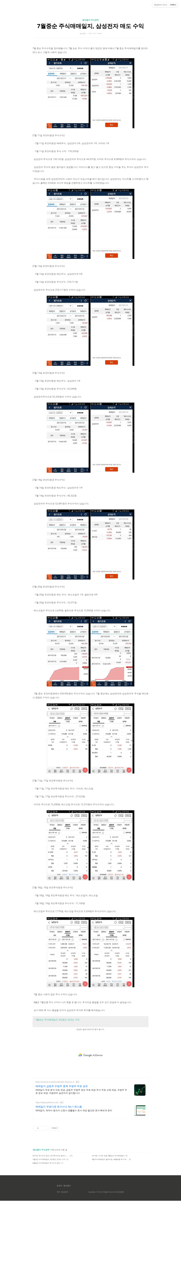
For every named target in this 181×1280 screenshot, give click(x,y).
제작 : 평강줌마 (62, 1271)
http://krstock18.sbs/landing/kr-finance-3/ (54, 1161)
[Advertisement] (90, 27)
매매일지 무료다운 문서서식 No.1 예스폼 (58, 1186)
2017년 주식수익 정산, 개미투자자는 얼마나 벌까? (51, 1235)
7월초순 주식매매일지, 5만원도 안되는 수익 (57, 1098)
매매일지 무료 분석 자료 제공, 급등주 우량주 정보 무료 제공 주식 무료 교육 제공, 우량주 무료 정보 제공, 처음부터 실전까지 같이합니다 (81, 1171)
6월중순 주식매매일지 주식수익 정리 (46, 1242)
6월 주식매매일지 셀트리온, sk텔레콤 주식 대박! (110, 1238)
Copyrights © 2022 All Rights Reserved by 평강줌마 (106, 1271)
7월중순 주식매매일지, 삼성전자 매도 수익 (90, 65)
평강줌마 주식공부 (90, 59)
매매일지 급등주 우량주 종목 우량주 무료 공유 (61, 1165)
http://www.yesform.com (47, 1181)
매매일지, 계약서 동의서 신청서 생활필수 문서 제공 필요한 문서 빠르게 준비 (73, 1189)
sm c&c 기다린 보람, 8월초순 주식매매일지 (108, 1235)
